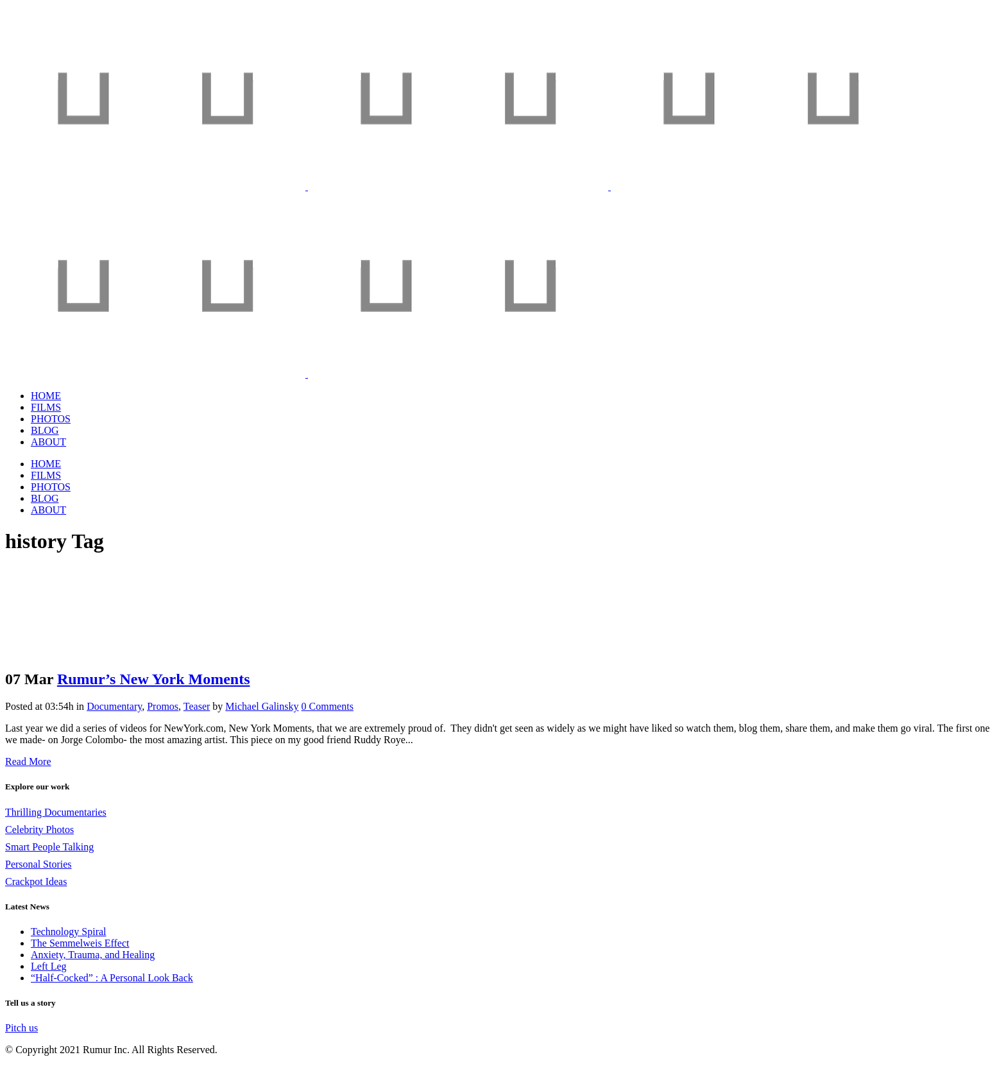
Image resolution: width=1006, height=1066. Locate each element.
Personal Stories (38, 864)
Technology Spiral (69, 931)
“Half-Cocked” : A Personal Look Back (112, 977)
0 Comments (328, 706)
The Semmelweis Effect (80, 943)
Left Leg (49, 966)
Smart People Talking (49, 846)
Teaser (196, 706)
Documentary (114, 706)
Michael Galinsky (261, 706)
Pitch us (21, 1027)
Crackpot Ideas (36, 881)
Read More (28, 761)
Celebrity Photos (39, 829)
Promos (162, 706)
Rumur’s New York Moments (153, 679)
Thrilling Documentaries (56, 812)
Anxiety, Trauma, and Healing (93, 954)
